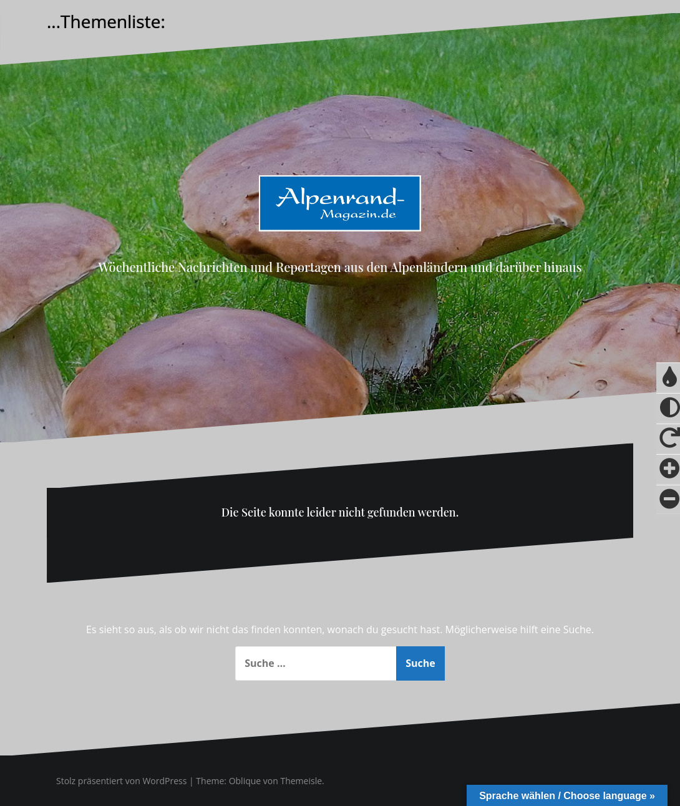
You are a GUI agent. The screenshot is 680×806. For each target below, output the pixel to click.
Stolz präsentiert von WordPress (121, 781)
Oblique (245, 781)
